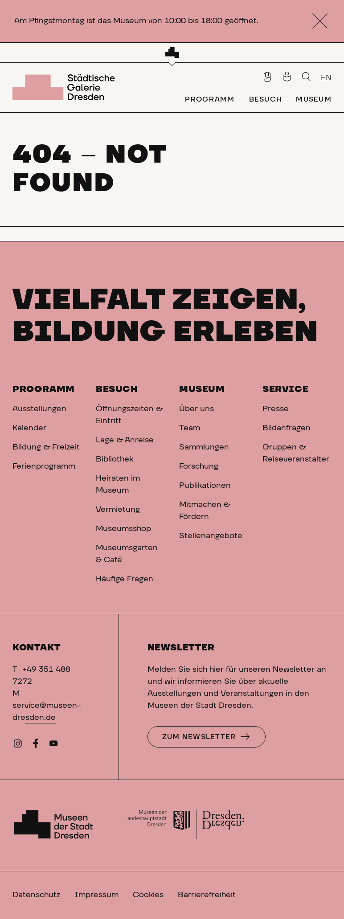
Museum (202, 389)
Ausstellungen (39, 409)
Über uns (196, 409)
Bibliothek (114, 459)
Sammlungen (204, 447)
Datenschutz (36, 895)
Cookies (148, 895)
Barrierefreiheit (207, 895)
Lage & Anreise (125, 440)
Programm (43, 389)
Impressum (96, 895)
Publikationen (205, 486)
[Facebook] (35, 745)
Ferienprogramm (43, 466)
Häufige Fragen (124, 579)
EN (326, 78)
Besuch (117, 389)
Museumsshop (123, 529)
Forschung (198, 466)
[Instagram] (17, 745)
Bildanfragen (286, 428)
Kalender (29, 428)
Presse (275, 409)
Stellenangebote (210, 536)
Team (189, 428)
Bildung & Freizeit (46, 447)
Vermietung (118, 510)
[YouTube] (53, 745)
